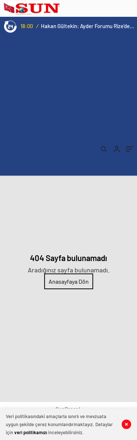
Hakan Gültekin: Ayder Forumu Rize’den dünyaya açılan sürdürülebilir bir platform (87, 26)
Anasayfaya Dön (69, 281)
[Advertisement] (68, 107)
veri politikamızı (30, 432)
